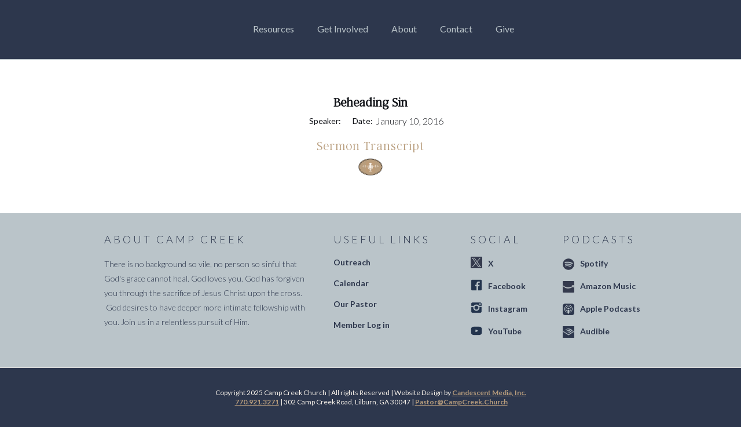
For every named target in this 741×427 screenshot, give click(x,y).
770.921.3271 (257, 401)
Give (505, 28)
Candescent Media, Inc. (489, 392)
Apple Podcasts (610, 308)
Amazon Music (608, 286)
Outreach (351, 262)
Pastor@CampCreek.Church (461, 401)
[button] (276, 29)
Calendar (351, 283)
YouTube (505, 331)
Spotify (594, 263)
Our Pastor (355, 304)
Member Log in (361, 325)
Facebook (507, 286)
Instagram (507, 308)
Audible (595, 331)
